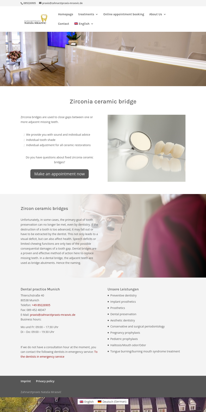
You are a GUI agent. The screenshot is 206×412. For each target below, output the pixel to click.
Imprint (26, 381)
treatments (86, 14)
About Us (155, 14)
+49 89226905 (41, 305)
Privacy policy (45, 381)
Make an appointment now (59, 174)
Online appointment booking (123, 14)
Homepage (65, 14)
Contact (63, 24)
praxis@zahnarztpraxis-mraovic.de (52, 315)
